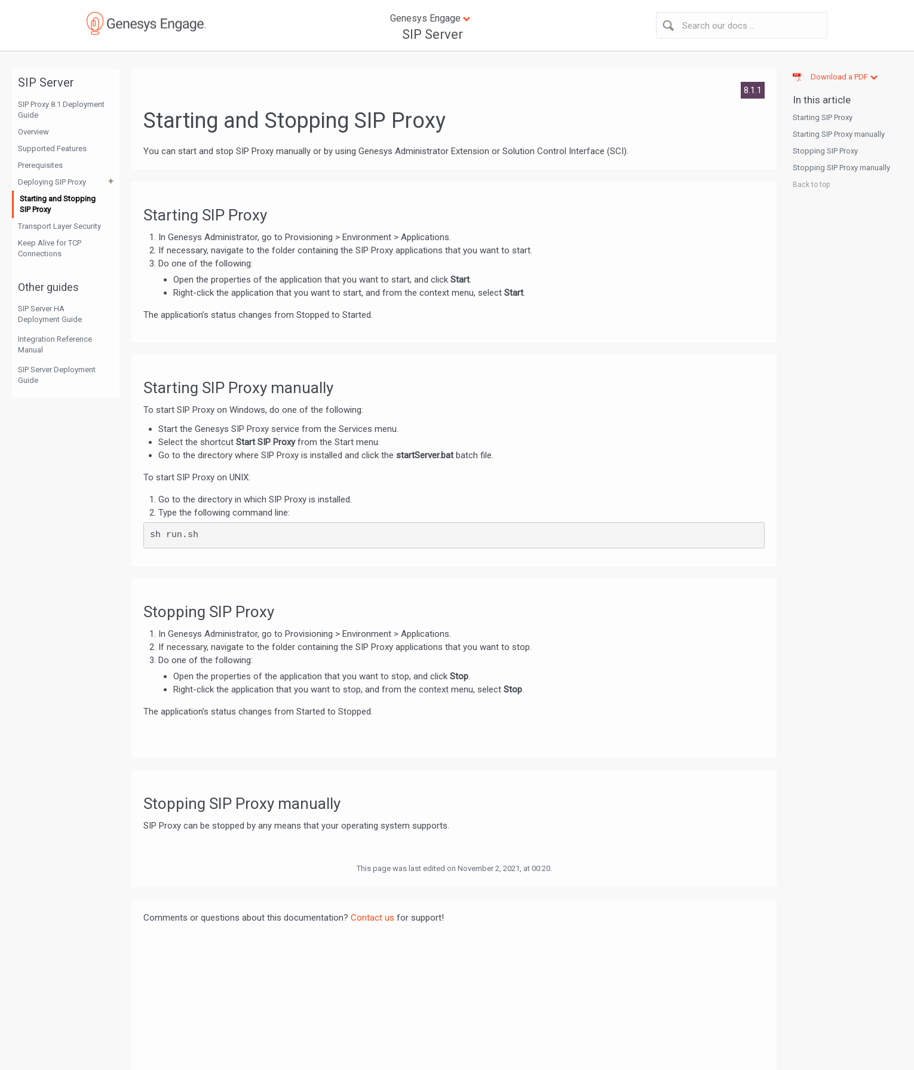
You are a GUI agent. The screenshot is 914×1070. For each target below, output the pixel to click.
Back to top (811, 184)
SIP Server (432, 34)
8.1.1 (753, 90)
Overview (33, 131)
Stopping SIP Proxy (825, 150)
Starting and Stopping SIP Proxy (58, 204)
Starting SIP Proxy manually (839, 134)
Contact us (372, 917)
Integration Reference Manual (55, 344)
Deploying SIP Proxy (52, 181)
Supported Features (52, 148)
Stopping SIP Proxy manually (841, 167)
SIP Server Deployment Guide (57, 375)
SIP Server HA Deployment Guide (50, 314)
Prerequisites (40, 165)
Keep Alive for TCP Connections (49, 248)
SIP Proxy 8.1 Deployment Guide (61, 109)
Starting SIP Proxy (822, 117)
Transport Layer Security (59, 226)
